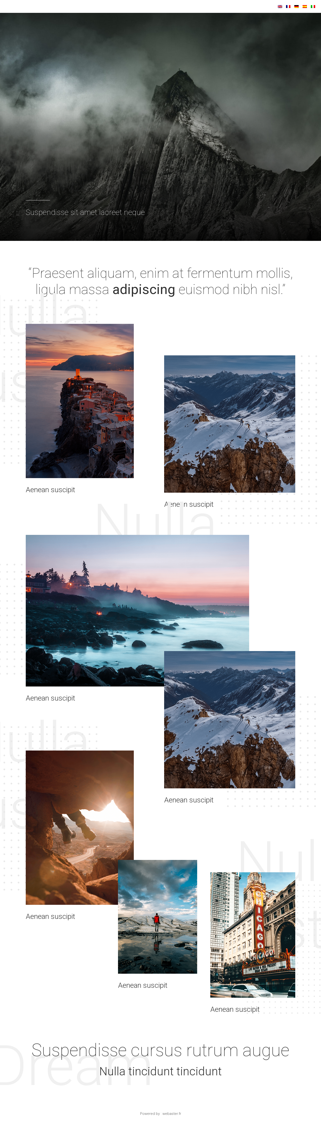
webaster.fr (171, 1116)
